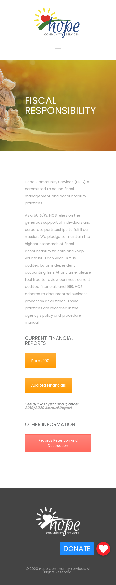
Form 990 (40, 361)
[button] (103, 549)
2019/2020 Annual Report (48, 407)
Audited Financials (48, 385)
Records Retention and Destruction (58, 443)
